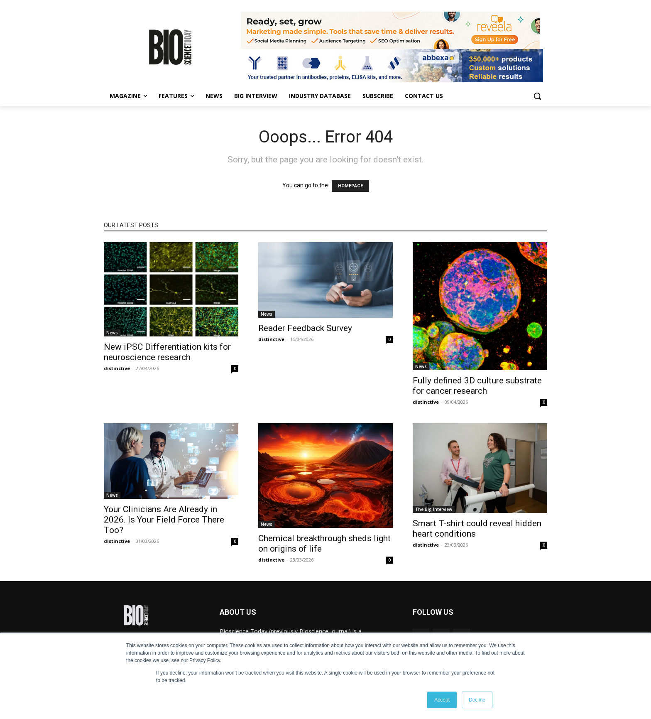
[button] (537, 96)
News (112, 333)
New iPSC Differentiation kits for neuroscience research (167, 352)
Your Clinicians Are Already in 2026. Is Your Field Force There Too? (164, 519)
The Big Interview (433, 509)
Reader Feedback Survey (305, 328)
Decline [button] (477, 700)
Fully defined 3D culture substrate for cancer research (477, 385)
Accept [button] (442, 700)
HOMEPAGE (350, 186)
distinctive (117, 368)
